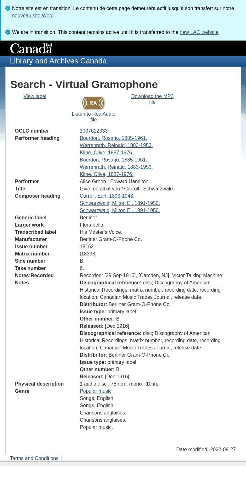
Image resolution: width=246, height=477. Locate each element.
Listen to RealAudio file (94, 116)
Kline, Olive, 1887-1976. (107, 152)
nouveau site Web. (32, 15)
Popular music (96, 391)
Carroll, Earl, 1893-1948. (107, 196)
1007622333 (94, 131)
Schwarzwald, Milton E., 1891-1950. (120, 203)
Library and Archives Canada (58, 61)
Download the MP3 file (152, 99)
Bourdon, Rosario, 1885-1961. (113, 138)
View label (35, 96)
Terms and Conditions (34, 458)
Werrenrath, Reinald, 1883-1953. (116, 145)
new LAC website (199, 32)
